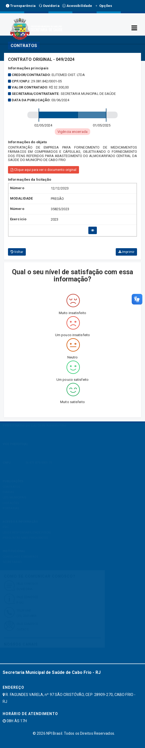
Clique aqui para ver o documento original (43, 170)
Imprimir (126, 252)
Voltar (17, 252)
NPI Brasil (54, 733)
